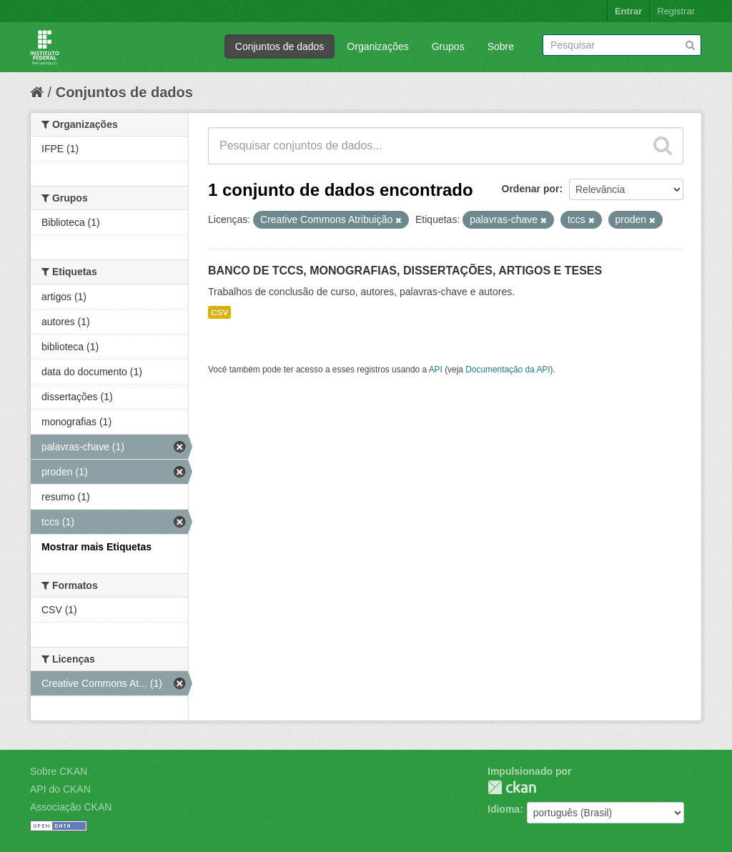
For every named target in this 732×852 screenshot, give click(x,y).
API (435, 370)
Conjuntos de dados (280, 46)
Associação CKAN (71, 807)
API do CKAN (60, 789)
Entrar (628, 11)
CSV (219, 312)
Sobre (501, 46)
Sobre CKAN (58, 771)
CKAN (512, 787)
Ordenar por (531, 188)
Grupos (448, 46)
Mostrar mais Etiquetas (96, 547)
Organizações (377, 46)
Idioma (504, 809)
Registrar (676, 11)
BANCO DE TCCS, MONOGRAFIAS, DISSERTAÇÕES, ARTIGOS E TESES (405, 270)
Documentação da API (507, 370)
